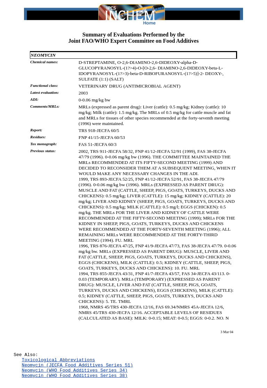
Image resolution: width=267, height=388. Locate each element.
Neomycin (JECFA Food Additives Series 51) (77, 368)
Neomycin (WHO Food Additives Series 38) (75, 380)
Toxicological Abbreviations (58, 361)
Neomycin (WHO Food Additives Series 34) (75, 374)
